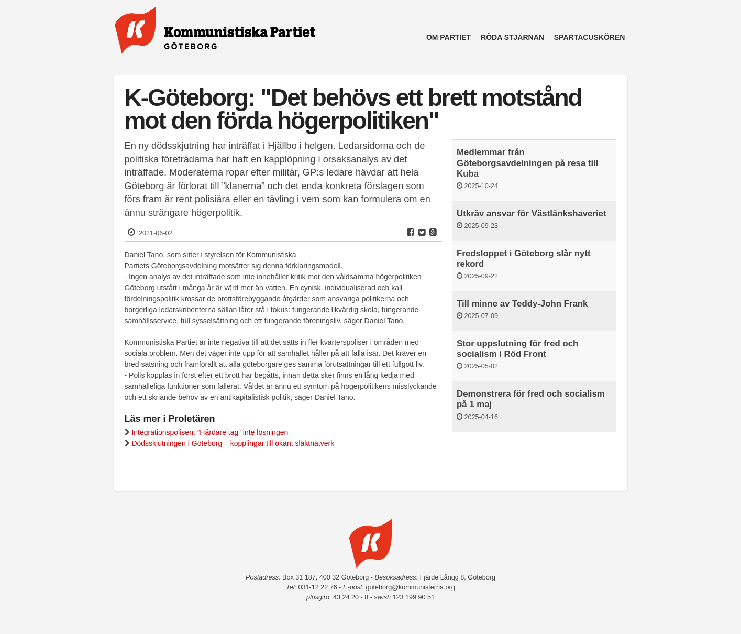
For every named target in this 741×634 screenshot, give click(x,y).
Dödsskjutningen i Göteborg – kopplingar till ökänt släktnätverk (232, 443)
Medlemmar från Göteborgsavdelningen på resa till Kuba (527, 162)
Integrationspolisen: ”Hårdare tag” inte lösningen (209, 432)
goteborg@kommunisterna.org (410, 587)
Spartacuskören (589, 37)
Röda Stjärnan (512, 37)
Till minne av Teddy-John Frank (522, 304)
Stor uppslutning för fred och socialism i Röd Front (517, 348)
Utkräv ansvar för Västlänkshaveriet (531, 213)
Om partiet (448, 37)
